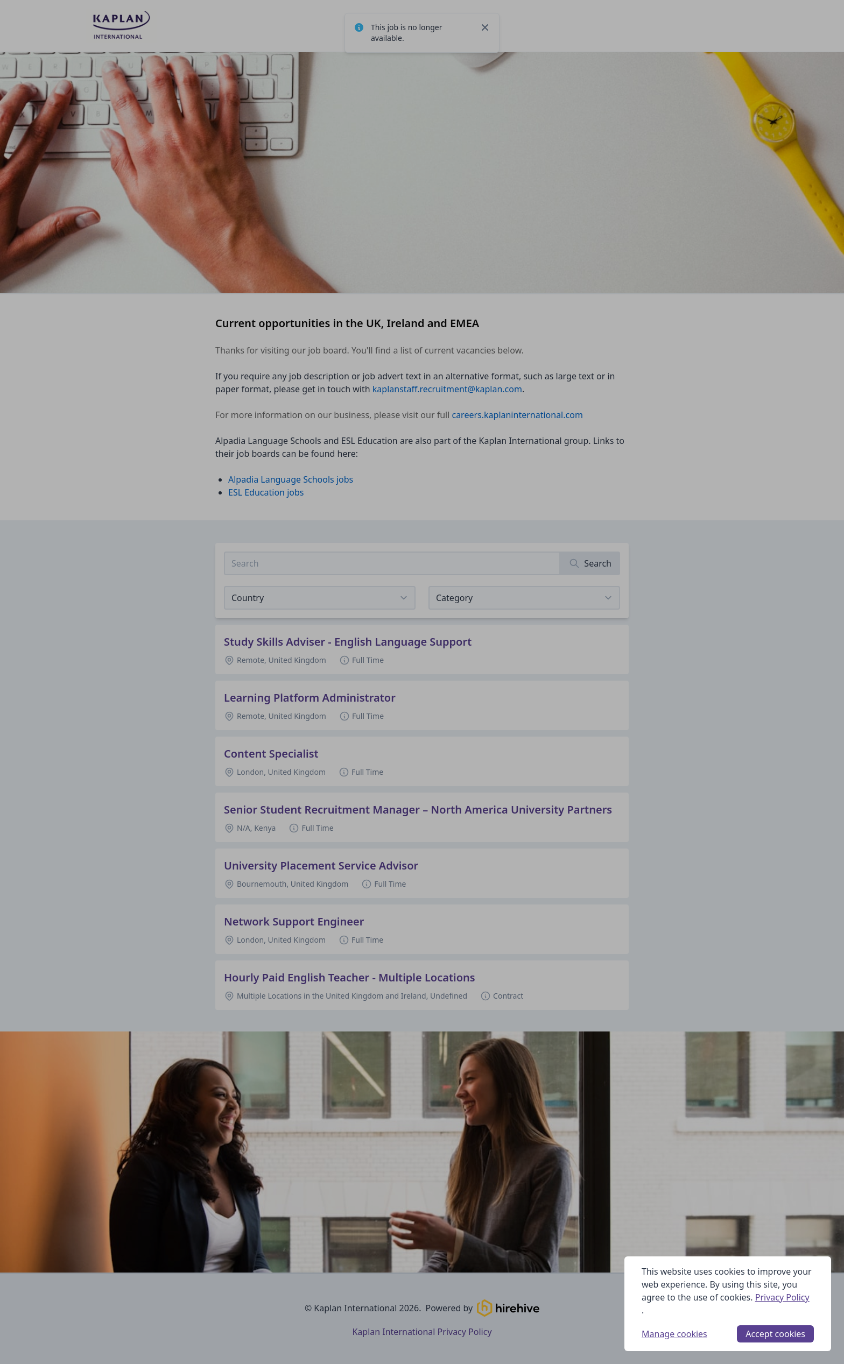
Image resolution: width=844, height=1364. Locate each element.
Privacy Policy (782, 1297)
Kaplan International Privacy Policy (421, 1332)
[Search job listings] (392, 563)
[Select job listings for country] (320, 598)
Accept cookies (775, 1334)
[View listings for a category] (524, 598)
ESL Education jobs (266, 492)
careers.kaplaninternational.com (517, 415)
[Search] (590, 563)
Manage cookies (674, 1334)
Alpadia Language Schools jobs (290, 479)
